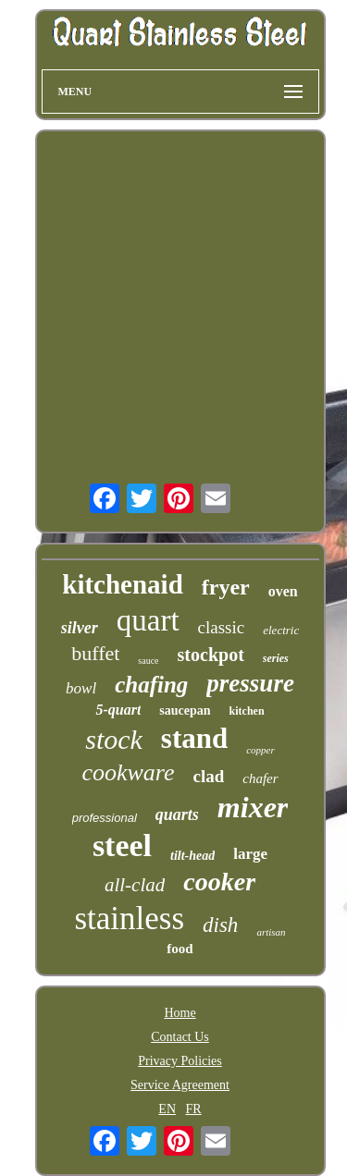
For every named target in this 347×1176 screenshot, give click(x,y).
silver (79, 628)
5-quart (118, 709)
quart (148, 620)
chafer (260, 778)
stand (194, 738)
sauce (148, 660)
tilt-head (192, 856)
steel (122, 845)
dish (220, 925)
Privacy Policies (180, 1061)
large (250, 854)
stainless (129, 918)
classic (221, 627)
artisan (270, 931)
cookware (127, 772)
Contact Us (180, 1037)
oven (283, 591)
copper (260, 749)
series (276, 658)
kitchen (247, 710)
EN (167, 1109)
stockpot (211, 654)
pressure (250, 683)
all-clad (135, 885)
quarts (177, 814)
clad (209, 776)
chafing (151, 684)
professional (104, 818)
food (179, 948)
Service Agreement (179, 1085)
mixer (252, 807)
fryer (226, 587)
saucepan (184, 710)
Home (179, 1013)
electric (281, 630)
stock (114, 739)
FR (194, 1109)
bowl (81, 688)
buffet (95, 653)
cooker (219, 881)
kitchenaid (122, 584)
